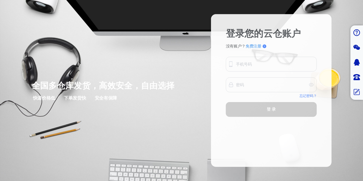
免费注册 (256, 51)
